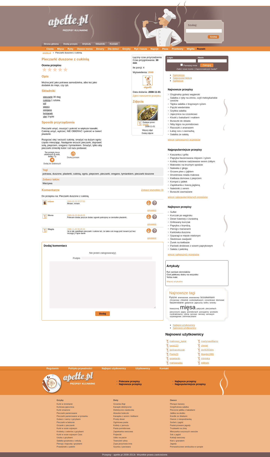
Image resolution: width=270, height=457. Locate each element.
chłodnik (184, 300)
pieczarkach (211, 308)
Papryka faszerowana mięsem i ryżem (190, 158)
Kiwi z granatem (177, 441)
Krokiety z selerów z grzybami (70, 431)
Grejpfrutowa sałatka (179, 407)
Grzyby (126, 48)
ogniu (85, 173)
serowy (201, 314)
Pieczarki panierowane (67, 413)
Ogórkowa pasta (120, 422)
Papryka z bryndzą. (180, 225)
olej (45, 116)
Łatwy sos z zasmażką (182, 131)
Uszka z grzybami (65, 437)
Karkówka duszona (180, 232)
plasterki (67, 173)
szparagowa (175, 316)
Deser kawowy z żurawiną (184, 218)
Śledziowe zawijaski (180, 239)
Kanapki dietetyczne (122, 407)
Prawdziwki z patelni (66, 447)
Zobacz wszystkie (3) (152, 189)
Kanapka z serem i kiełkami (125, 416)
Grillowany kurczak (180, 222)
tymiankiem (127, 173)
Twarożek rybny (120, 441)
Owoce (173, 400)
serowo (193, 314)
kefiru (206, 303)
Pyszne (173, 297)
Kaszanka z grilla (179, 154)
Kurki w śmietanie (65, 404)
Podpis (76, 258)
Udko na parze (120, 437)
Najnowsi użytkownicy (184, 327)
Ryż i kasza (140, 48)
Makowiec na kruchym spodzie (186, 164)
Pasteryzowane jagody (180, 425)
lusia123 (174, 345)
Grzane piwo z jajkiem (182, 171)
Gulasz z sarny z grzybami (69, 419)
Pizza (165, 48)
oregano (47, 110)
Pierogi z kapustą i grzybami (69, 444)
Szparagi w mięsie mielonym (185, 235)
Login (170, 57)
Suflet (173, 212)
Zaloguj (207, 65)
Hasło (201, 57)
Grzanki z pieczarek (66, 425)
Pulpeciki (117, 434)
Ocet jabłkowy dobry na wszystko (182, 274)
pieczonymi (175, 312)
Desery (100, 48)
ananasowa (183, 297)
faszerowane (177, 302)
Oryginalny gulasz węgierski (185, 94)
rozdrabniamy (176, 314)
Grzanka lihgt (119, 404)
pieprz (46, 106)
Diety (115, 400)
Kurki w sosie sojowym (67, 428)
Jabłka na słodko (177, 413)
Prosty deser (119, 419)
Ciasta (50, 48)
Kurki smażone (63, 410)
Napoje (155, 48)
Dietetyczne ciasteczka (123, 410)
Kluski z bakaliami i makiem (185, 117)
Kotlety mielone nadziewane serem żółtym (192, 161)
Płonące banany (177, 404)
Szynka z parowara (121, 447)
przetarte (214, 312)
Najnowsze (179, 75)
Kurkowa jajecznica (65, 407)
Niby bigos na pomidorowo (184, 124)
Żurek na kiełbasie (180, 242)
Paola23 (174, 354)
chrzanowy (174, 300)
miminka (205, 358)
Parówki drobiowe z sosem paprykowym (191, 245)
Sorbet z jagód (176, 422)
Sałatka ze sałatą (179, 134)
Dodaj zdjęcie (147, 133)
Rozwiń (201, 48)
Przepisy (106, 454)
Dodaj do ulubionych (52, 163)
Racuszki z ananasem (182, 127)
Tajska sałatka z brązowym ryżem (188, 104)
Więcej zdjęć (147, 130)
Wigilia (190, 48)
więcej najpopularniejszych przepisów (188, 197)
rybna (186, 314)
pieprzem (94, 173)
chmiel (204, 345)
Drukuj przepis (73, 156)
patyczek (200, 308)
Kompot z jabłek (178, 181)
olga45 (148, 87)
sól (44, 103)
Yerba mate (171, 277)
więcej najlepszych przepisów (183, 254)
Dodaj (102, 313)
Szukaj (213, 37)
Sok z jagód (175, 434)
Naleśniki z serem (179, 188)
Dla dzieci (113, 48)
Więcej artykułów (174, 281)
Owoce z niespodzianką (181, 419)
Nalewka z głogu (179, 168)
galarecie (189, 303)
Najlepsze (178, 80)
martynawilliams (209, 341)
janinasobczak (177, 349)
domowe (220, 300)
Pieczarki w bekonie (66, 422)
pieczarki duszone (144, 173)
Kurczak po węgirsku (181, 215)
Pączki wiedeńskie (180, 107)
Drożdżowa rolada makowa (184, 174)
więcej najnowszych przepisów (184, 139)
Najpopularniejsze (182, 78)
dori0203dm (207, 349)
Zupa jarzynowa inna (122, 444)
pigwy (183, 312)
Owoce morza (84, 48)
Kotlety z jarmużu (121, 425)
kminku (213, 303)
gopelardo (175, 358)
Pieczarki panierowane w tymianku (72, 416)
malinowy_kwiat (178, 341)
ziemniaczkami (189, 316)
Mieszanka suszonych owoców (184, 431)
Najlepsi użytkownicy (184, 325)
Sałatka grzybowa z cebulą (69, 441)
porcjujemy (204, 312)
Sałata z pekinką (179, 249)
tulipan (51, 201)
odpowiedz (151, 210)
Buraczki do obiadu (180, 120)
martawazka (176, 362)
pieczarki (48, 96)
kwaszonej (174, 308)
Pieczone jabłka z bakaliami (182, 410)
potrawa (47, 173)
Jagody (173, 444)
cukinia (47, 100)
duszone (57, 173)
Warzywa (47, 183)
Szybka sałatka (178, 110)
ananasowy (194, 297)
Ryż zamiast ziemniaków (178, 272)
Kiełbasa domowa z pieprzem (186, 178)
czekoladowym (196, 300)
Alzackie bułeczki (121, 413)
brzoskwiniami (207, 297)
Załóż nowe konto (185, 69)
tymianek (48, 113)
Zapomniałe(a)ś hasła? (206, 69)
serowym (210, 314)
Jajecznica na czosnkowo (183, 114)
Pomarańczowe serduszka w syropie (186, 447)
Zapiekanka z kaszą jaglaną (185, 185)
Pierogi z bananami (180, 228)
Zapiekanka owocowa (123, 431)
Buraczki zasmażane (181, 191)
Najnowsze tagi (182, 293)
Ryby (70, 48)
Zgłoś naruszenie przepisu (147, 95)
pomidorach (192, 312)
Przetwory (177, 48)
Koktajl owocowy (177, 437)
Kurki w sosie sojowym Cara (69, 434)
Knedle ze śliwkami (178, 416)
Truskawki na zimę (178, 428)
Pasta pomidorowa (121, 428)
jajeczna (198, 302)
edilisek (205, 362)
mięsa (188, 307)
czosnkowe (210, 300)
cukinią (77, 173)
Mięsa (60, 48)
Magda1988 (207, 354)
